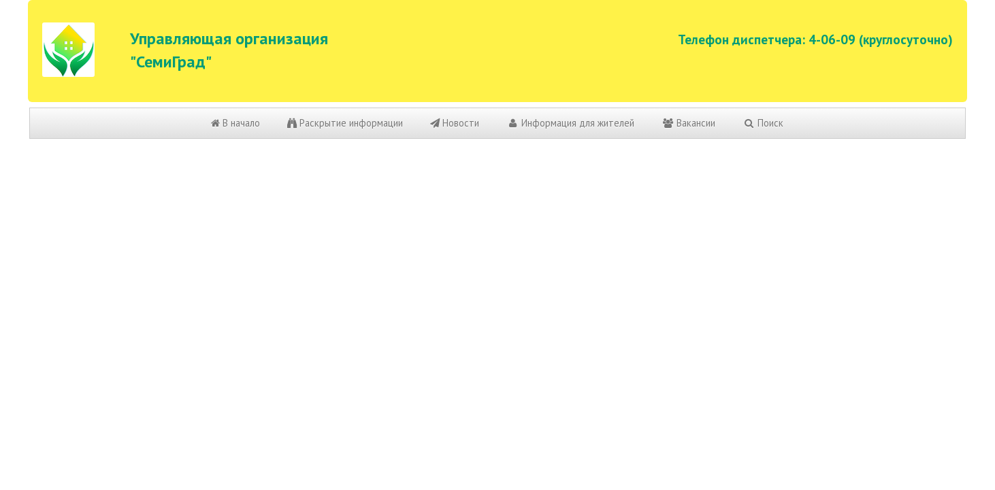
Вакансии (688, 122)
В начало (235, 122)
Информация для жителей (570, 122)
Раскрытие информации (345, 122)
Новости (454, 122)
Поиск (763, 122)
